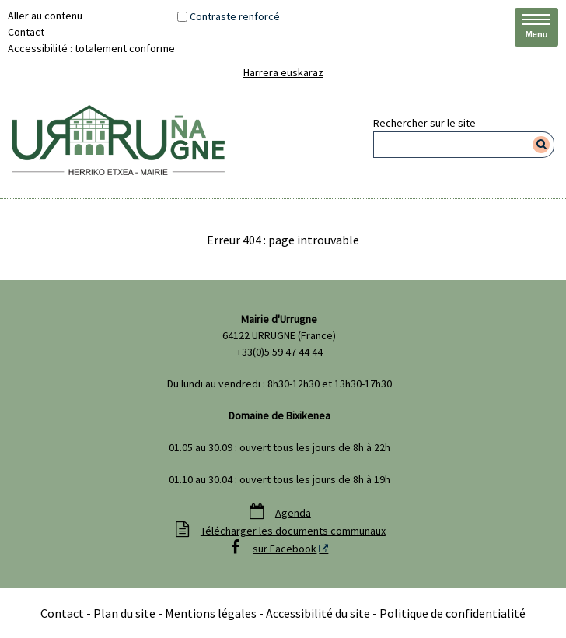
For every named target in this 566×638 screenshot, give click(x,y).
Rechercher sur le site (424, 123)
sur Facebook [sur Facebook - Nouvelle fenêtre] (284, 549)
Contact (26, 32)
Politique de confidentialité (452, 613)
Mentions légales (211, 613)
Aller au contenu (45, 16)
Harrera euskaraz (283, 72)
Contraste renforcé (235, 16)
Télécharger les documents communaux (293, 531)
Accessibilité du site (318, 613)
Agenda (293, 513)
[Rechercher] (541, 144)
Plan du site (124, 613)
